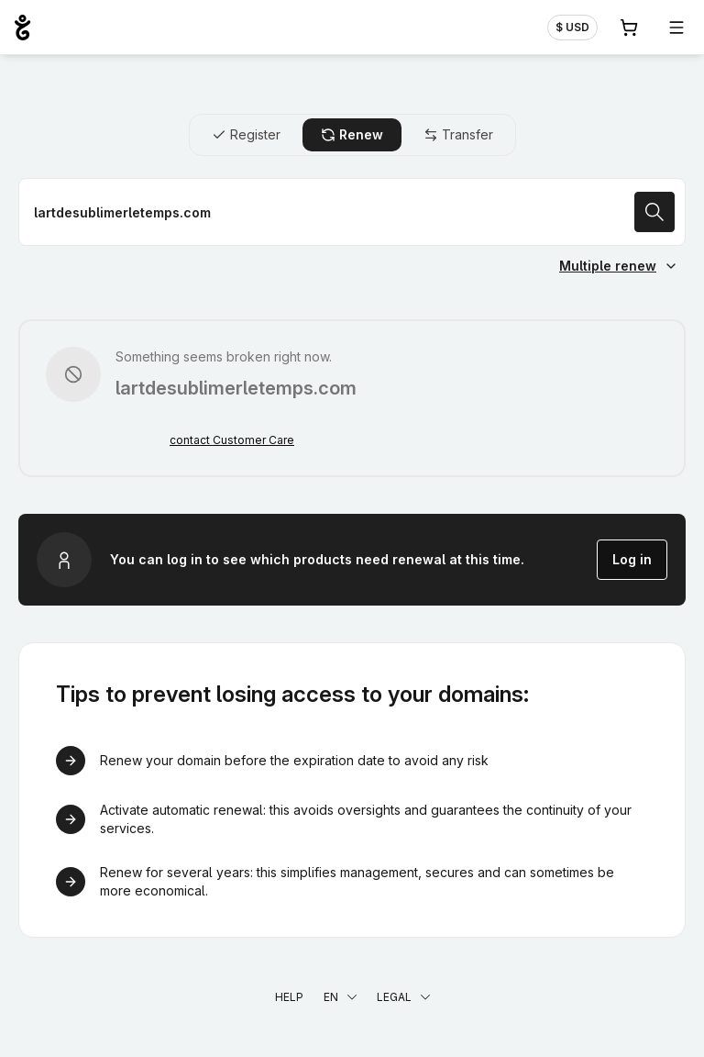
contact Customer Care (232, 440)
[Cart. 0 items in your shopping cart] (628, 27)
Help (289, 997)
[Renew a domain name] (352, 212)
